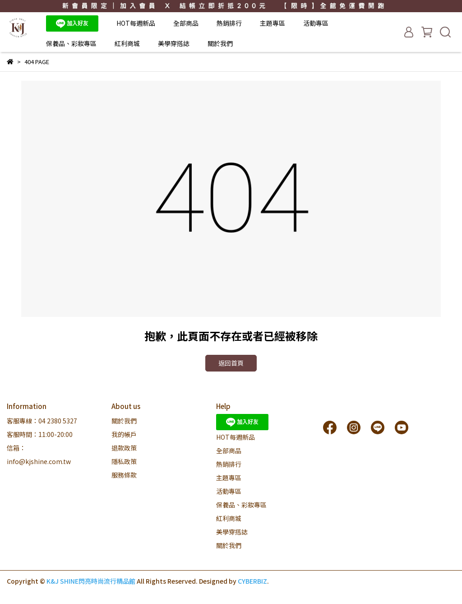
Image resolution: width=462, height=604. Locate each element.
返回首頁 (231, 362)
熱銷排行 (229, 23)
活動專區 (315, 23)
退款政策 (124, 447)
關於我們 (220, 43)
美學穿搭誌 (173, 43)
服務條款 (124, 474)
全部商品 (186, 23)
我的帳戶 (124, 434)
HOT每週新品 (135, 23)
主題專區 (272, 23)
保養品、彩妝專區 (71, 43)
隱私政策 (124, 461)
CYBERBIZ (252, 580)
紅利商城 (127, 43)
